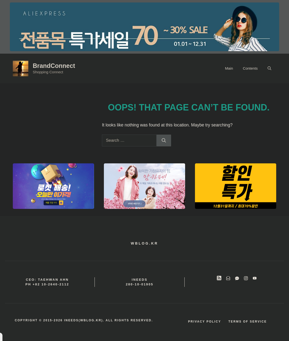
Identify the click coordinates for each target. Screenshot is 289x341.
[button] (269, 68)
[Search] (164, 140)
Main (229, 68)
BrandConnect (54, 65)
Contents (250, 68)
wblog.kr (144, 243)
